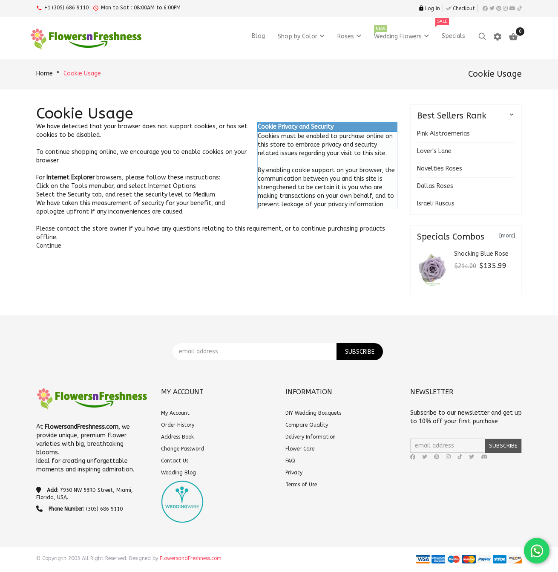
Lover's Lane (434, 151)
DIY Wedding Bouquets (313, 413)
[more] (507, 236)
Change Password (182, 449)
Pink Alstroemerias (443, 133)
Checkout (460, 9)
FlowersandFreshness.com (190, 558)
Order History (177, 425)
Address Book (177, 437)
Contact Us (174, 461)
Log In (429, 9)
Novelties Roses (439, 168)
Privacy (293, 473)
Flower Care (299, 449)
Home (44, 73)
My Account (175, 413)
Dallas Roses (435, 186)
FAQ (290, 461)
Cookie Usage (82, 73)
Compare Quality (306, 425)
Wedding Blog (178, 473)
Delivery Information (310, 437)
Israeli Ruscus (435, 203)
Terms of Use (301, 485)
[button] (48, 245)
